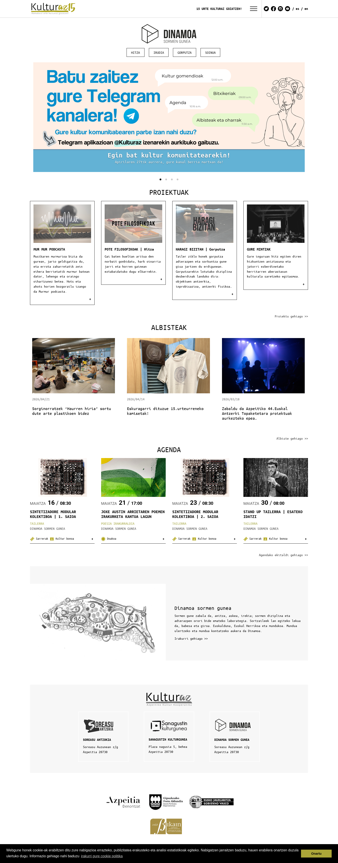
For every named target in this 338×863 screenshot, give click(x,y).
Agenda (169, 449)
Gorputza (185, 52)
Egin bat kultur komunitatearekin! (169, 155)
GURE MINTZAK (259, 249)
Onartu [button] (316, 853)
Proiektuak (169, 192)
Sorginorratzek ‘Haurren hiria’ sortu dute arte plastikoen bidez (71, 411)
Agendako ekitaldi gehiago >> (283, 555)
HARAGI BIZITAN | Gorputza (200, 249)
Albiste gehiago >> (292, 438)
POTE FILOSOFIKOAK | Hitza (129, 249)
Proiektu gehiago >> (291, 316)
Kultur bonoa (62, 538)
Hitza (135, 52)
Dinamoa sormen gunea (202, 608)
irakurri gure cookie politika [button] (102, 856)
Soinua (210, 52)
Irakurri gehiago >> (191, 638)
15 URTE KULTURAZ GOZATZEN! (219, 9)
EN (306, 9)
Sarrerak (40, 538)
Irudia (158, 52)
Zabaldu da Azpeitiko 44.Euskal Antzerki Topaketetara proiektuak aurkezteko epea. (257, 413)
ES (297, 9)
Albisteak (169, 327)
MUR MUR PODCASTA (49, 249)
